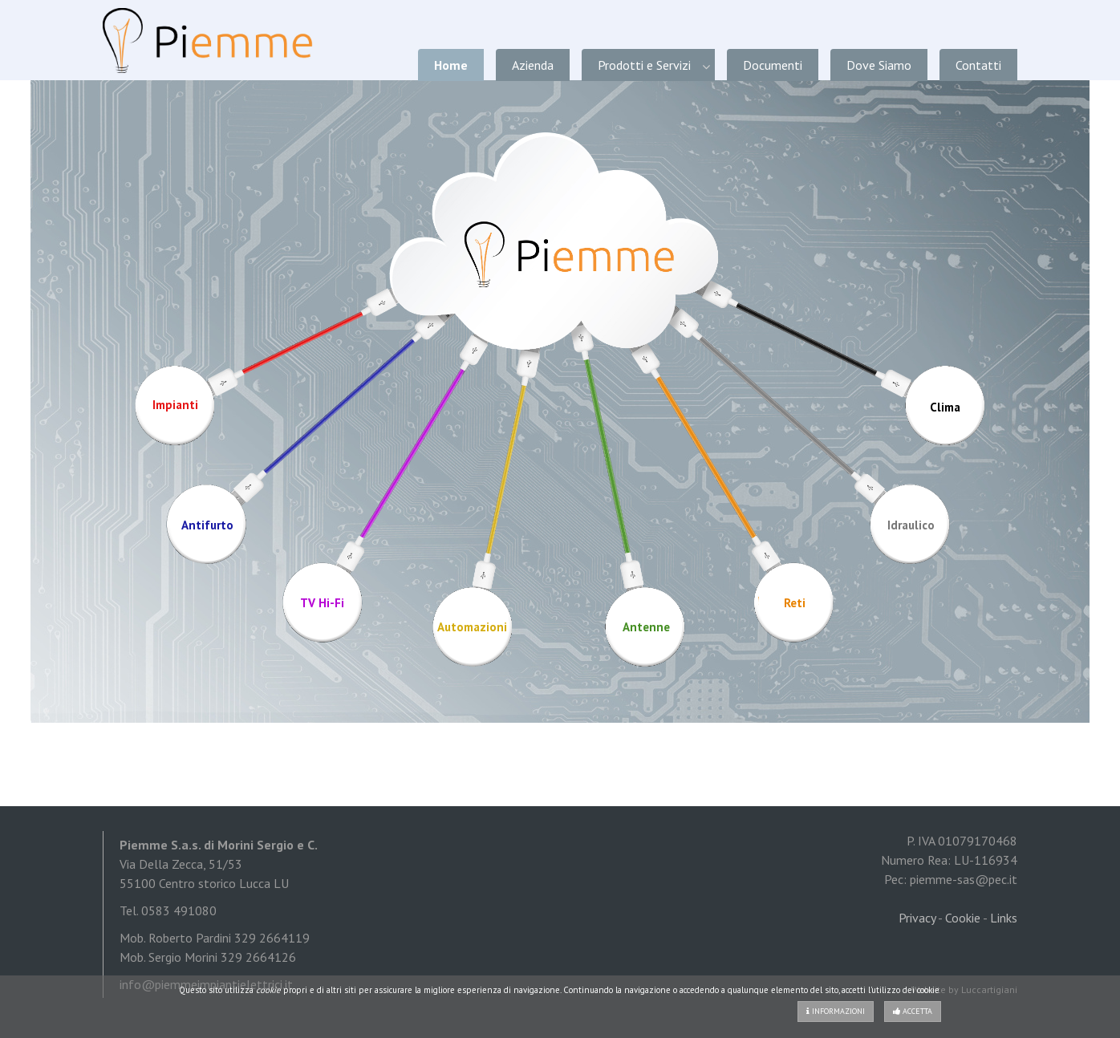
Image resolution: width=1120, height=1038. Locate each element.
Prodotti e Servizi (644, 65)
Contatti (978, 65)
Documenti (772, 65)
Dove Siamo (878, 65)
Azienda (533, 65)
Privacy (917, 918)
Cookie (962, 918)
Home (451, 65)
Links (1003, 918)
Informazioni (835, 1011)
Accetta (912, 1011)
